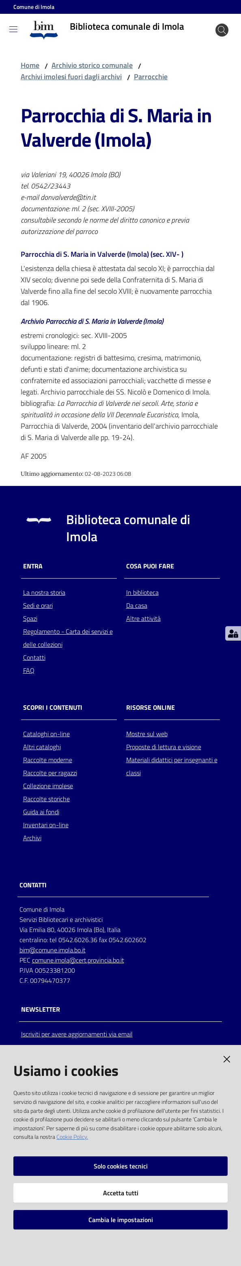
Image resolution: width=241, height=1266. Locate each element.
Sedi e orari (38, 605)
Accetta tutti (120, 1193)
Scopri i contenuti (52, 707)
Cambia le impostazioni (120, 1220)
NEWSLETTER (40, 1009)
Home (30, 65)
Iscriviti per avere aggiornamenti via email (77, 1034)
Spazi (30, 618)
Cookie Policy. (72, 1136)
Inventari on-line (46, 825)
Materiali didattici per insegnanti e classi (171, 766)
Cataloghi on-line (46, 734)
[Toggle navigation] (13, 29)
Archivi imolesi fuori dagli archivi (71, 76)
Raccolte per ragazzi (50, 773)
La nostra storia (44, 592)
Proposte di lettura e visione (163, 747)
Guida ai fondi (41, 812)
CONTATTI (33, 885)
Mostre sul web (147, 734)
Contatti (34, 657)
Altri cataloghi (42, 747)
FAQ (28, 670)
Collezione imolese (48, 786)
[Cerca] (221, 30)
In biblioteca (142, 592)
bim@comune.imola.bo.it (52, 950)
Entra (33, 566)
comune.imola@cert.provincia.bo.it (78, 960)
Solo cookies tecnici (121, 1166)
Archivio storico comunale (92, 65)
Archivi (32, 838)
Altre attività (143, 618)
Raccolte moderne (47, 760)
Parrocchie (151, 76)
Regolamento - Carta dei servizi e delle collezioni (68, 637)
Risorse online (150, 707)
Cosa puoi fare (150, 566)
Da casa (136, 605)
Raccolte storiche (46, 799)
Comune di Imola (33, 6)
